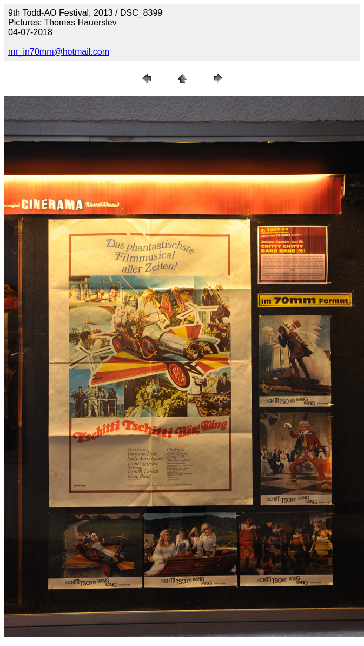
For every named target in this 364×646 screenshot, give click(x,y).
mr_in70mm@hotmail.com (58, 51)
